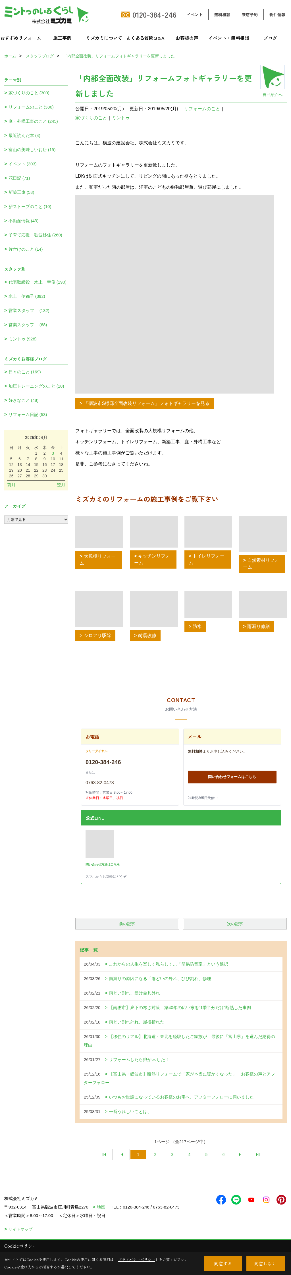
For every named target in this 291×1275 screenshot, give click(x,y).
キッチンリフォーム (152, 559)
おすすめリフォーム (20, 37)
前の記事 (127, 924)
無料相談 (222, 14)
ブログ (270, 37)
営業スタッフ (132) (29, 310)
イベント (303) (23, 163)
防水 (197, 626)
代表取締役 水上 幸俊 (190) (37, 282)
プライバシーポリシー (136, 1259)
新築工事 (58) (21, 192)
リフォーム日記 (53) (28, 414)
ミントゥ (121, 117)
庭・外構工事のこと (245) (33, 121)
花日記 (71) (19, 178)
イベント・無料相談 (228, 37)
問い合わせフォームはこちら (232, 777)
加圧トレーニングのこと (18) (36, 386)
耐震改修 (147, 635)
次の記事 (235, 924)
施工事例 (62, 37)
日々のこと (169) (25, 371)
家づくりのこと (91, 117)
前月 (11, 484)
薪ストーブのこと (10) (30, 206)
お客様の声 (187, 37)
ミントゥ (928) (23, 338)
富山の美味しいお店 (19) (32, 149)
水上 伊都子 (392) (27, 296)
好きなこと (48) (24, 400)
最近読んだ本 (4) (25, 135)
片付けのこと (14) (26, 249)
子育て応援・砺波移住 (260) (35, 234)
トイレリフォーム (207, 559)
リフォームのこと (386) (31, 107)
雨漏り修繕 (258, 626)
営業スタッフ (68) (28, 324)
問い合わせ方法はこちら (103, 864)
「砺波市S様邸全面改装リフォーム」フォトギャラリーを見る (147, 403)
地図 (101, 1207)
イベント (195, 14)
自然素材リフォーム (261, 563)
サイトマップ (20, 1229)
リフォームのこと (202, 108)
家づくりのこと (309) (29, 92)
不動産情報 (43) (24, 220)
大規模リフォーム (98, 559)
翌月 (61, 484)
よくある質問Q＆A (145, 37)
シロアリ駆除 (97, 635)
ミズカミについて (104, 37)
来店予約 (250, 14)
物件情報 (277, 14)
